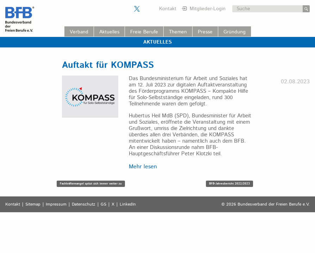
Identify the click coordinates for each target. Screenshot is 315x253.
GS (103, 204)
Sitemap (32, 204)
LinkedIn (128, 204)
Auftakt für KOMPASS (108, 65)
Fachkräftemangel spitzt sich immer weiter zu (91, 184)
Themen (178, 31)
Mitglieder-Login (208, 8)
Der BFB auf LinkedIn (145, 8)
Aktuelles (109, 31)
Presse (205, 31)
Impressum (56, 204)
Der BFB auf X (136, 8)
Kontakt (167, 8)
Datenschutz (83, 204)
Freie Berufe (144, 31)
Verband (79, 31)
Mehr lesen (143, 167)
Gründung (234, 31)
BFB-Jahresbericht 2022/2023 (229, 184)
